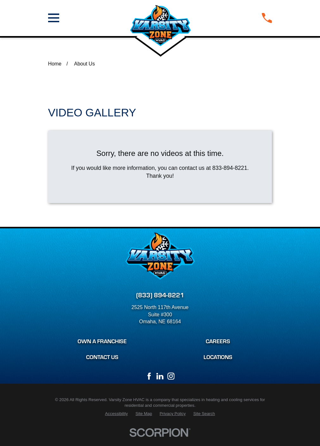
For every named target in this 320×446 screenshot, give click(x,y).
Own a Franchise (102, 341)
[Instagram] (170, 376)
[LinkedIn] (159, 376)
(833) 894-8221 (160, 294)
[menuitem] (116, 414)
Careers (218, 341)
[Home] (160, 18)
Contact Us (102, 357)
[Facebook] (149, 376)
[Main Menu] (53, 17)
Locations (218, 357)
